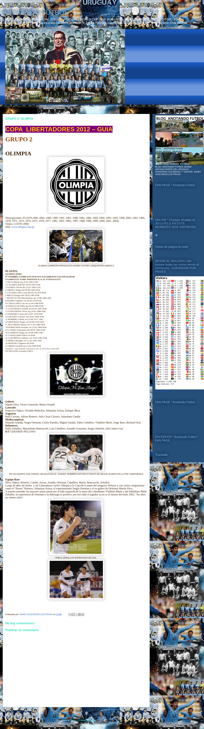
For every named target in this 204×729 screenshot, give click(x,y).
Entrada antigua (138, 711)
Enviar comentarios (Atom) (83, 720)
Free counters (162, 391)
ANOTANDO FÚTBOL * (37, 12)
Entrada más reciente (17, 711)
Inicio (79, 711)
